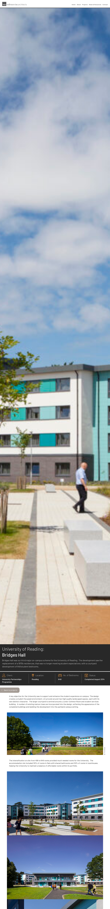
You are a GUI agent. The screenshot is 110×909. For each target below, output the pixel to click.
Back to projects (10, 690)
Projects (85, 4)
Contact (105, 4)
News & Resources (95, 4)
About (79, 4)
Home (74, 4)
